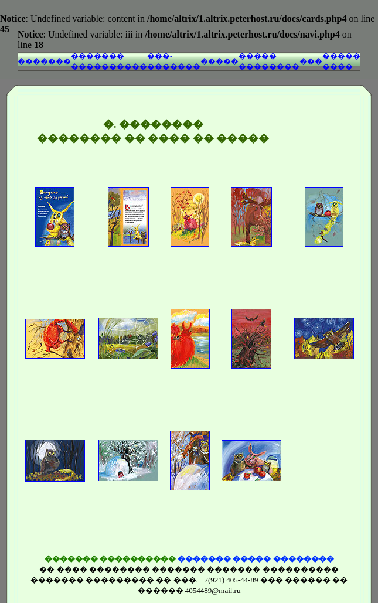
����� (219, 61)
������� (44, 61)
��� (310, 61)
